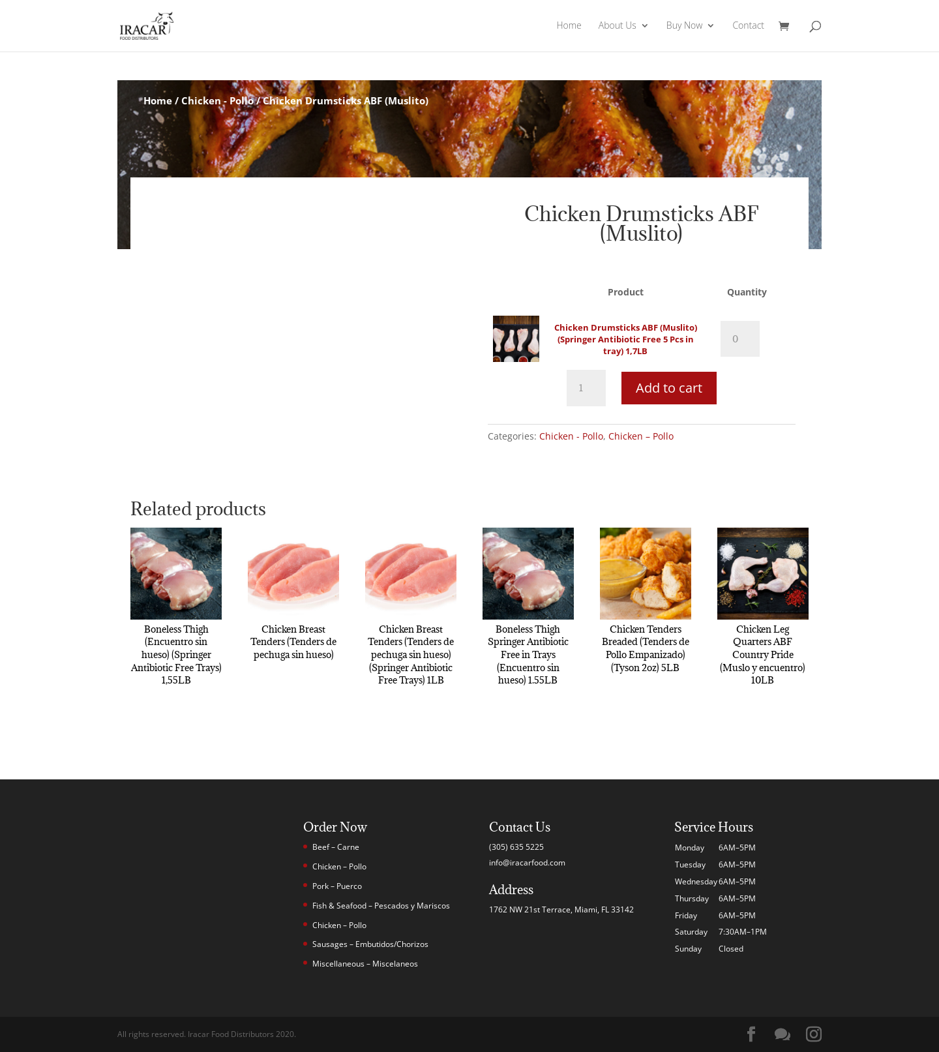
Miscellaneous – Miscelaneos (365, 963)
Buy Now (684, 27)
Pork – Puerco (337, 886)
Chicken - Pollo (217, 100)
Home (568, 27)
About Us (617, 27)
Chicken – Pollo (641, 436)
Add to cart (669, 388)
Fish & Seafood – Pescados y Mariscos (381, 905)
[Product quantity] (740, 339)
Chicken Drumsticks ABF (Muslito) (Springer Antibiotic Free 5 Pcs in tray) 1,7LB (625, 339)
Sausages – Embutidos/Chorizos (370, 944)
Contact (748, 27)
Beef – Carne (335, 846)
